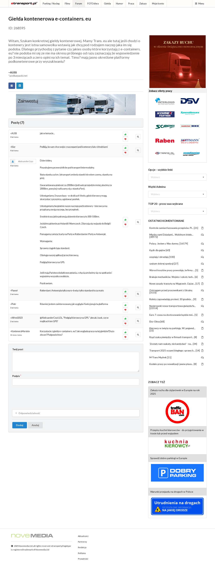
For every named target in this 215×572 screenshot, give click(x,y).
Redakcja (82, 547)
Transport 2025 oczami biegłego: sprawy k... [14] (176, 350)
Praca (131, 3)
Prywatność (83, 559)
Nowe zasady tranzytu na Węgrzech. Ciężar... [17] (176, 283)
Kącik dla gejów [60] (176, 250)
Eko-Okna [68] (176, 321)
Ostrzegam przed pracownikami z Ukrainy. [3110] (176, 291)
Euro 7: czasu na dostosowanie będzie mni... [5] (176, 314)
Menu (199, 3)
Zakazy (143, 3)
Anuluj (35, 425)
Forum (78, 3)
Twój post (17, 349)
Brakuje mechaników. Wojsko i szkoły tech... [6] (176, 277)
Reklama (82, 553)
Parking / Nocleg (51, 3)
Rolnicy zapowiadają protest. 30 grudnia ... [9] (176, 299)
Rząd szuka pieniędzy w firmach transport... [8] (176, 337)
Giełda (107, 3)
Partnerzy (82, 542)
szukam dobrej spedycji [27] (176, 263)
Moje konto (158, 3)
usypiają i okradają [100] (176, 257)
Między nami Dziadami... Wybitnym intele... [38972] (176, 235)
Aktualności (83, 536)
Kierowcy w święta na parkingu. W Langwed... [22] (176, 329)
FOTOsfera (93, 3)
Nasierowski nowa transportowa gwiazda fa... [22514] (176, 307)
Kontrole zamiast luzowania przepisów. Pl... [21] (176, 228)
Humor (119, 3)
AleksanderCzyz (21, 161)
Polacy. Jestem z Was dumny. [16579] (176, 243)
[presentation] (39, 394)
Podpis (16, 376)
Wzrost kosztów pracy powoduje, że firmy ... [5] (176, 270)
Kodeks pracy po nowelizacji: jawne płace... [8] (176, 364)
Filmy (67, 3)
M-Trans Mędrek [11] (176, 357)
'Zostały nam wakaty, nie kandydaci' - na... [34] (176, 343)
